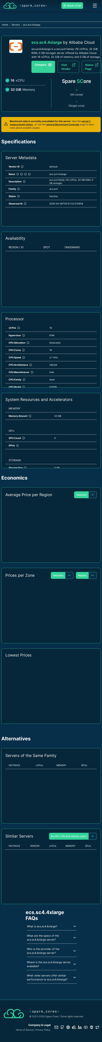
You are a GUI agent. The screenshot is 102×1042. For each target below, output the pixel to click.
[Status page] (74, 1027)
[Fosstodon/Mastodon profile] (92, 1027)
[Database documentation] (68, 1027)
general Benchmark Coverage (62, 124)
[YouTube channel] (86, 1027)
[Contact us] (56, 1027)
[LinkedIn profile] (80, 1027)
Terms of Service (25, 1029)
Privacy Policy (43, 1029)
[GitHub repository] (62, 1027)
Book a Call (72, 5)
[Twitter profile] (97, 1027)
